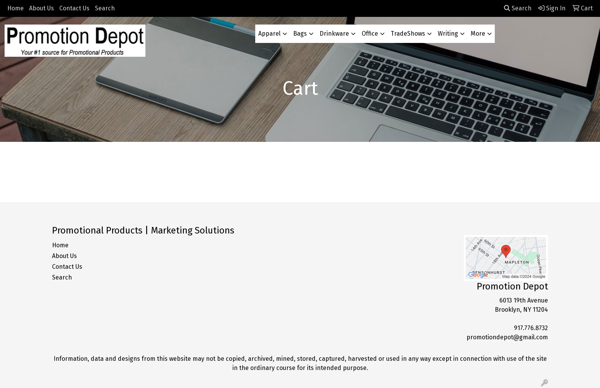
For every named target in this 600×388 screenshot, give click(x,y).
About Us (41, 8)
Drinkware (334, 33)
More (478, 33)
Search (105, 8)
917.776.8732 (531, 328)
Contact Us (74, 8)
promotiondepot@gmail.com (507, 337)
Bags (300, 33)
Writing (448, 33)
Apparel (269, 33)
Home (15, 8)
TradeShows (408, 33)
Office (370, 33)
